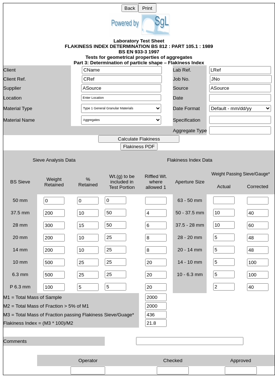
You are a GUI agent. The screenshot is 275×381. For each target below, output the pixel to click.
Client (9, 70)
